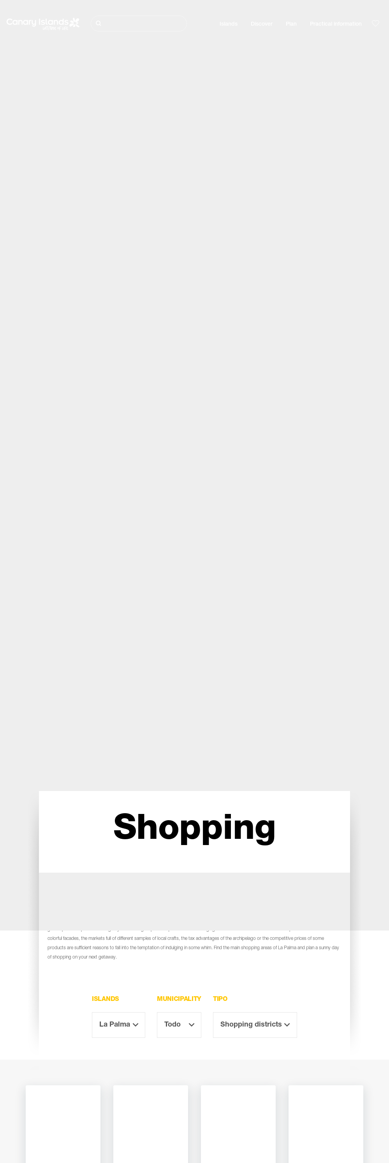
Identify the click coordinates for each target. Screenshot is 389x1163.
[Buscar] (139, 23)
